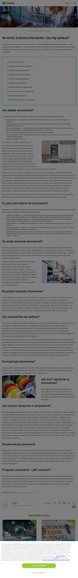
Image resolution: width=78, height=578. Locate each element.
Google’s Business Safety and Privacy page (55, 560)
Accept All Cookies (39, 566)
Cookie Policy (60, 556)
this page (56, 558)
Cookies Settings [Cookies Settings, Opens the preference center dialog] (39, 573)
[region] (39, 559)
